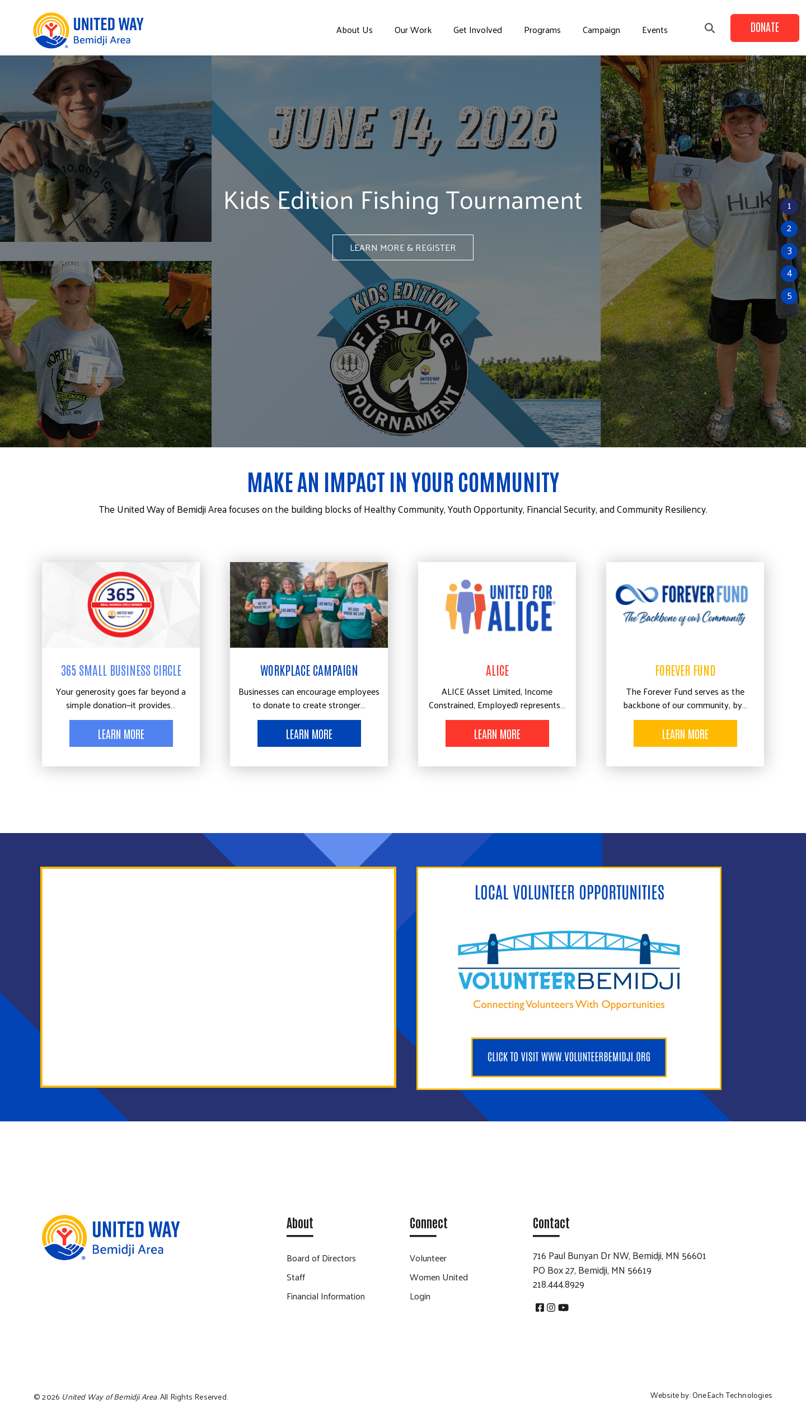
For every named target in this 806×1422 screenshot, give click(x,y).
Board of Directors (321, 1258)
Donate (765, 26)
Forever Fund (685, 669)
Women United (439, 1277)
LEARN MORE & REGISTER (403, 247)
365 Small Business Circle (121, 669)
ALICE (497, 669)
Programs (542, 29)
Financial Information (326, 1296)
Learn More (121, 733)
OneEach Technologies (732, 1395)
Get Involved (477, 29)
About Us (354, 29)
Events (655, 29)
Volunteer (428, 1258)
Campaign (601, 29)
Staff (296, 1277)
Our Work (413, 29)
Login (420, 1296)
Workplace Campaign (309, 669)
